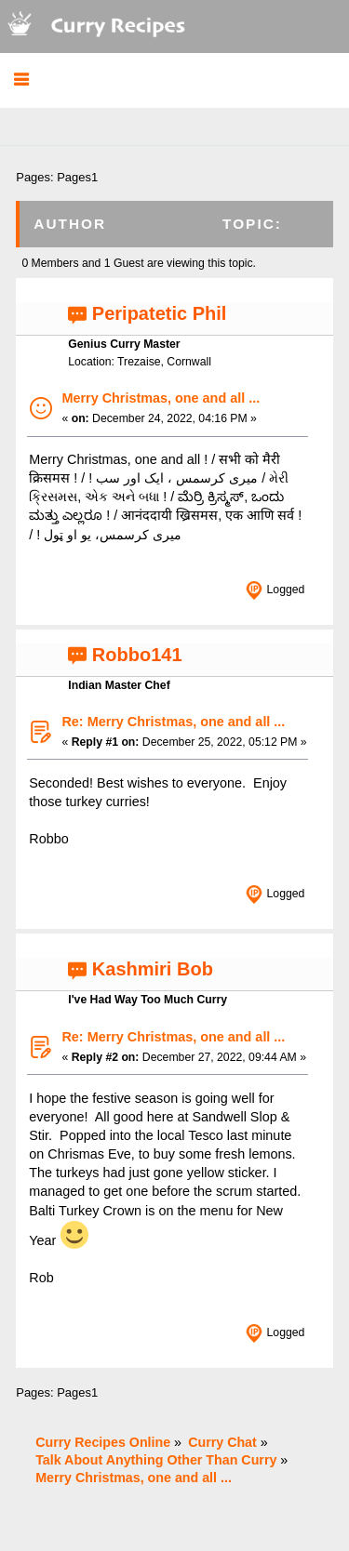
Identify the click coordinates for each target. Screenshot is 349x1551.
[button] (21, 80)
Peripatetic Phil (159, 313)
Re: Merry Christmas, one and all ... (173, 721)
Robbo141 (137, 654)
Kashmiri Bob (152, 969)
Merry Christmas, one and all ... (160, 398)
